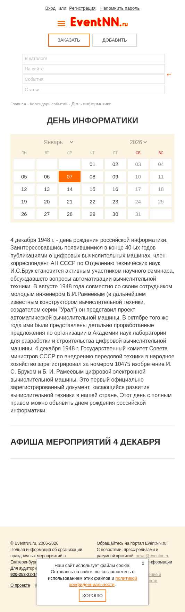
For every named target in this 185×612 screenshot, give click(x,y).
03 (138, 164)
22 (92, 201)
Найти (16, 74)
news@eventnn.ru (152, 555)
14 (70, 189)
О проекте (20, 585)
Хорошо (92, 595)
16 (115, 189)
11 (161, 177)
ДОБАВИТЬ (114, 40)
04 (161, 164)
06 (47, 177)
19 (24, 201)
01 (92, 164)
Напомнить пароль (120, 8)
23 (115, 201)
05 (24, 177)
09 (115, 177)
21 (70, 201)
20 (47, 201)
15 (92, 189)
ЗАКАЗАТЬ (69, 40)
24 (138, 201)
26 (24, 214)
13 (47, 189)
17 (138, 189)
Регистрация (82, 8)
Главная (18, 104)
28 (70, 214)
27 (47, 214)
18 (161, 189)
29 (92, 214)
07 (70, 177)
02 (115, 164)
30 (115, 214)
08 (92, 177)
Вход (50, 8)
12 (24, 189)
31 (138, 214)
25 (161, 201)
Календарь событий (48, 104)
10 (138, 177)
